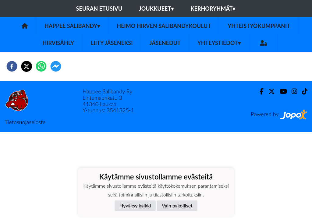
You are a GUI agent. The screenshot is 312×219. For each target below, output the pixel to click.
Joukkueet (156, 8)
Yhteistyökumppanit (259, 26)
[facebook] (11, 66)
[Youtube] (281, 91)
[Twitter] (269, 91)
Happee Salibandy (72, 26)
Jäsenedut (164, 43)
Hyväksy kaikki (135, 205)
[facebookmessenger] (55, 66)
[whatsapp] (41, 66)
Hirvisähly (58, 43)
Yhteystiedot (219, 43)
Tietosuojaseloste (25, 122)
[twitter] (26, 66)
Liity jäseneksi (112, 43)
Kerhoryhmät (212, 8)
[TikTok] (302, 91)
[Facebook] (259, 91)
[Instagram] (292, 91)
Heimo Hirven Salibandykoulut (164, 26)
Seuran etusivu (99, 8)
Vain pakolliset (177, 205)
